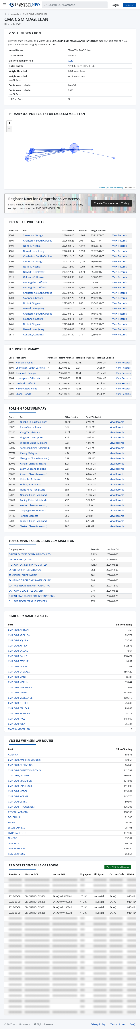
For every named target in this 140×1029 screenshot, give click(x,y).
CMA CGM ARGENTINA (20, 765)
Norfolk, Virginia (31, 245)
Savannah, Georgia (33, 235)
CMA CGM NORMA (18, 796)
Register (129, 4)
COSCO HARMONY (18, 812)
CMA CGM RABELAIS (19, 713)
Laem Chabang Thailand (33, 468)
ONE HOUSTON (16, 848)
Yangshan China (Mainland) (35, 448)
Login (115, 5)
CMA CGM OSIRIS (17, 801)
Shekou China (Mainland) (33, 526)
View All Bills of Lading (117, 866)
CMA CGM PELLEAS (18, 708)
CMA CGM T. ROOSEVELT (21, 806)
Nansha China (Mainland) (33, 495)
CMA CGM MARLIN (18, 682)
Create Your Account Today (111, 203)
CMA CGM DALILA (17, 656)
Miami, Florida (23, 393)
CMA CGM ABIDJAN (18, 629)
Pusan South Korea (30, 427)
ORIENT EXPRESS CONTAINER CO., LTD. (30, 554)
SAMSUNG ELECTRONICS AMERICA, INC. (30, 580)
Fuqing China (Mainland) (33, 500)
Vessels (15, 14)
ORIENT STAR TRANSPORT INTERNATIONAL (32, 596)
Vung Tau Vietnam (30, 432)
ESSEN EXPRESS (16, 827)
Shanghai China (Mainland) (34, 458)
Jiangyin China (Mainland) (33, 521)
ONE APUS (13, 843)
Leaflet (102, 187)
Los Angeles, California (35, 282)
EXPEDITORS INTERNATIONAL (25, 569)
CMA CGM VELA (16, 723)
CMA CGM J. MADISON (20, 780)
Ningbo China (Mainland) (33, 422)
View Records (119, 235)
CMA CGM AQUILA (18, 640)
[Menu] (4, 4)
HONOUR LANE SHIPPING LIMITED (28, 564)
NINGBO (12, 838)
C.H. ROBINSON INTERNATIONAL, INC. (29, 585)
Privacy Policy (98, 1024)
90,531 (71, 60)
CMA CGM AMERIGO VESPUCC (24, 759)
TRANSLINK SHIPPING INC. (23, 575)
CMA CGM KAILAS (17, 666)
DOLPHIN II (14, 817)
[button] (9, 123)
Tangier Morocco (29, 515)
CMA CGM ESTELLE (18, 661)
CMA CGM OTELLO (18, 703)
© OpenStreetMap (115, 187)
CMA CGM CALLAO (18, 650)
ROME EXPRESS (16, 853)
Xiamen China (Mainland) (33, 474)
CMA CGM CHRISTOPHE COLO (24, 770)
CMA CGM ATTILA (17, 645)
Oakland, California (33, 277)
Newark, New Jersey (33, 251)
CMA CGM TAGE (16, 718)
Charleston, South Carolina (37, 240)
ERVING (12, 822)
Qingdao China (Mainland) (34, 442)
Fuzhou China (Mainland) (33, 505)
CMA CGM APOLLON (19, 635)
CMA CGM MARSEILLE (20, 687)
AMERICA (13, 754)
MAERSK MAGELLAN (19, 729)
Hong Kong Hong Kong (32, 489)
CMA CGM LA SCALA (19, 671)
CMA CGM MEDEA (17, 692)
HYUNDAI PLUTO (17, 833)
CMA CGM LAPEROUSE (20, 785)
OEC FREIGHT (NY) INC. (21, 559)
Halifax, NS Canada (30, 484)
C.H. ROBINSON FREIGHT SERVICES (28, 601)
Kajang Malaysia (28, 453)
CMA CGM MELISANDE (20, 697)
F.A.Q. (132, 1024)
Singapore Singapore (31, 437)
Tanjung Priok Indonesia (33, 510)
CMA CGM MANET (18, 677)
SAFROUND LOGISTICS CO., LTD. (26, 590)
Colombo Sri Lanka (30, 479)
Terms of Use (117, 1024)
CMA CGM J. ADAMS (18, 775)
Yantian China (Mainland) (33, 463)
